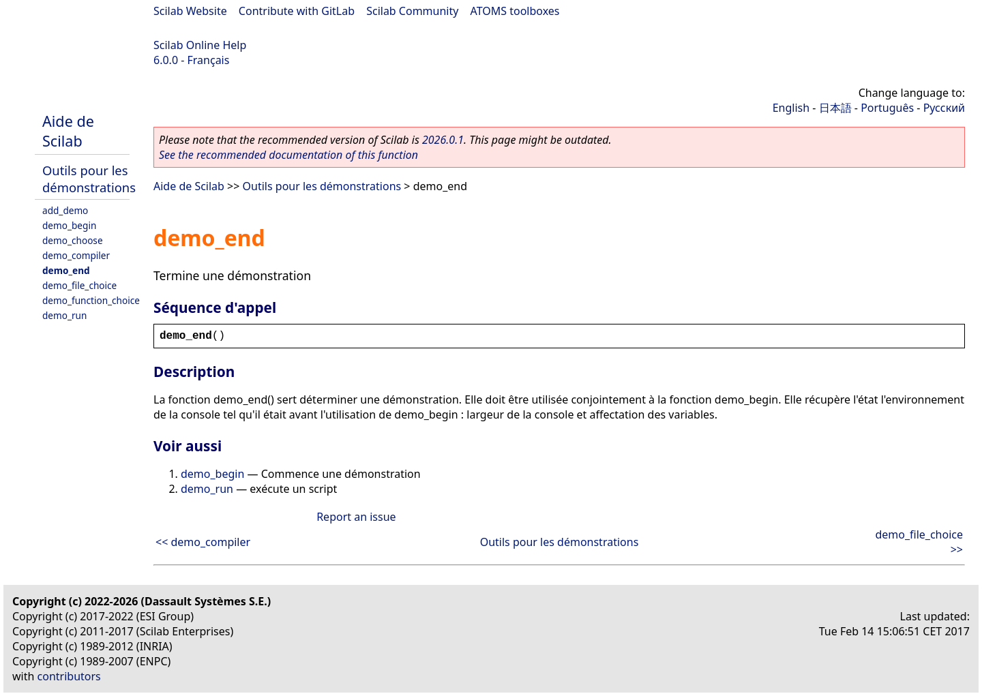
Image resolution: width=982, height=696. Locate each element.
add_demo (65, 210)
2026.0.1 (443, 139)
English (791, 107)
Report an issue (356, 516)
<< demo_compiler (202, 541)
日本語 (835, 107)
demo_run (64, 315)
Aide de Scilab (68, 131)
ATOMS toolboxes (515, 10)
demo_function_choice (91, 300)
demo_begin (69, 225)
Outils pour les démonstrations (89, 179)
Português (887, 107)
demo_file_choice (79, 285)
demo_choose (72, 240)
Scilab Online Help (199, 44)
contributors (69, 676)
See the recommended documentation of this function (288, 154)
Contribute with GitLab (297, 10)
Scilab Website (190, 10)
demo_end (66, 270)
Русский (944, 107)
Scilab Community (412, 10)
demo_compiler (76, 255)
